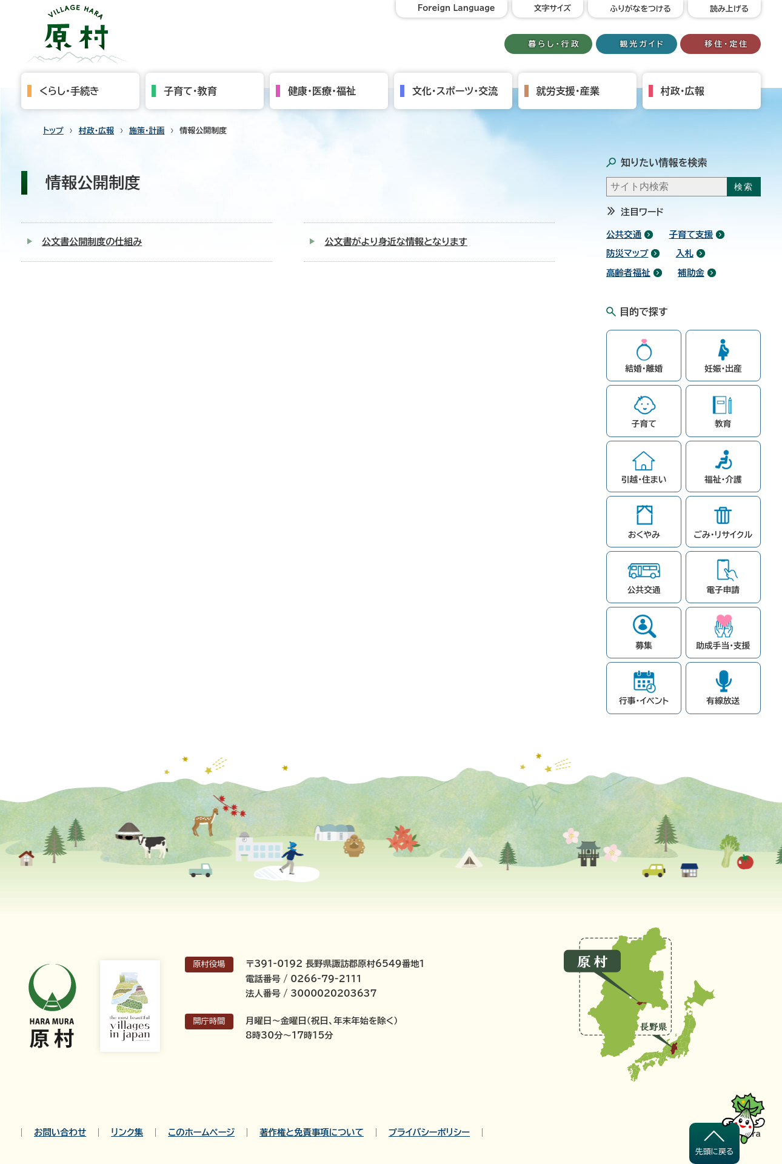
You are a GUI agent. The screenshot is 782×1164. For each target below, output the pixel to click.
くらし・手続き (69, 91)
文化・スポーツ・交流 (455, 91)
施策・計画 (146, 131)
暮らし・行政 (555, 44)
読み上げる (729, 9)
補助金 (691, 272)
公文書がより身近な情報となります (395, 241)
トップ (53, 131)
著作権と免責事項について (311, 1132)
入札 (684, 253)
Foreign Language (456, 8)
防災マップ (627, 253)
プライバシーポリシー (429, 1132)
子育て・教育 (190, 91)
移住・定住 (726, 44)
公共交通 (623, 234)
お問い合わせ (60, 1132)
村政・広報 (682, 91)
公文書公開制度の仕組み (92, 241)
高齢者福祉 (628, 272)
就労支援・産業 (568, 91)
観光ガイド (642, 44)
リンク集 (127, 1132)
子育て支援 (691, 234)
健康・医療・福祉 (322, 91)
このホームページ (201, 1132)
